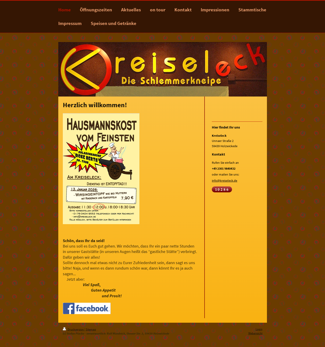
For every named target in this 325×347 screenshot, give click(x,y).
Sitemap (91, 329)
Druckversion (73, 329)
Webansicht (255, 333)
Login (259, 329)
